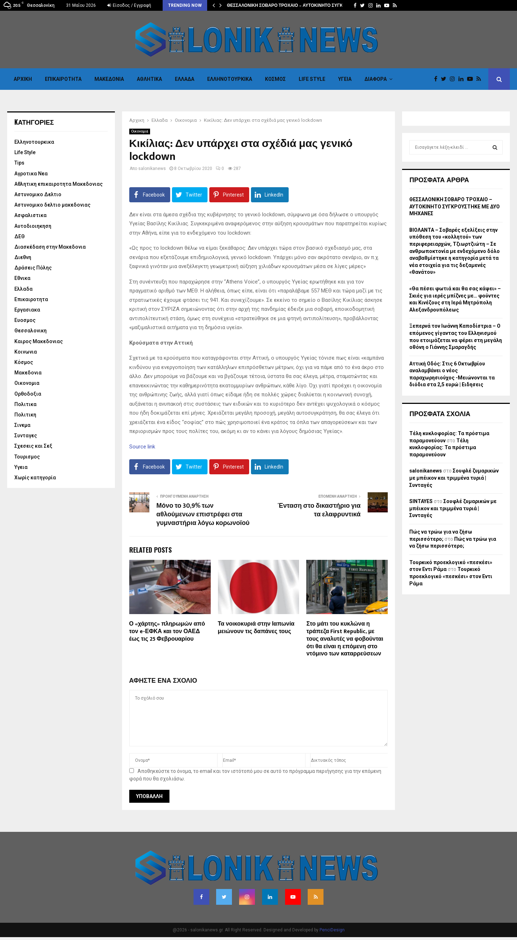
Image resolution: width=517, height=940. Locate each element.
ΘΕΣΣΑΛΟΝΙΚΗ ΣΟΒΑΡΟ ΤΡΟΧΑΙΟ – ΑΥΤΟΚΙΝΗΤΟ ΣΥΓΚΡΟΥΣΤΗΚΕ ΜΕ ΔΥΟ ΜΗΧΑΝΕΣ (454, 206)
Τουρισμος (27, 457)
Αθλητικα (149, 79)
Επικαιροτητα (63, 79)
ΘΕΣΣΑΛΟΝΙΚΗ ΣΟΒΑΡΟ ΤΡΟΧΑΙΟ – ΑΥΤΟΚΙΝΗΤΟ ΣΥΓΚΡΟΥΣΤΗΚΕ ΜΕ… (302, 5)
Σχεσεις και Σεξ (33, 446)
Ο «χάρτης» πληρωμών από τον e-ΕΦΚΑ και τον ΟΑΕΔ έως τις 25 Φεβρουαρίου (167, 631)
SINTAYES (421, 501)
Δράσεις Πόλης (33, 268)
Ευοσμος (25, 320)
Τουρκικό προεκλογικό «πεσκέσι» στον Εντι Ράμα (450, 576)
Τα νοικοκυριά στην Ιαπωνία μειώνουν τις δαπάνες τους (256, 627)
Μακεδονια (109, 79)
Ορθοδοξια (27, 394)
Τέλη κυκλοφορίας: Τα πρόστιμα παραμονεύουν (442, 447)
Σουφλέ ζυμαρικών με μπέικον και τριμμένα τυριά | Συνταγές (454, 478)
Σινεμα (22, 425)
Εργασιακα (27, 310)
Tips (19, 163)
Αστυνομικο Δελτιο (37, 194)
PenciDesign (332, 929)
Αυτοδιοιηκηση (32, 226)
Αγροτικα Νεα (31, 173)
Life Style (312, 79)
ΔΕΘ (19, 236)
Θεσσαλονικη (30, 330)
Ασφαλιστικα (30, 215)
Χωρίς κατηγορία (35, 477)
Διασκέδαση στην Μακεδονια (50, 247)
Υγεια (344, 79)
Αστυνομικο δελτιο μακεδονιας (52, 205)
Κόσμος (275, 79)
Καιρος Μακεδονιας (38, 341)
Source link (142, 446)
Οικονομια (139, 131)
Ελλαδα (184, 79)
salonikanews (152, 168)
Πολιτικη (25, 415)
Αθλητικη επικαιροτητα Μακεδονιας (58, 184)
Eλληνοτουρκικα (229, 79)
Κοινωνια (25, 352)
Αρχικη (23, 79)
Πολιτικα (25, 404)
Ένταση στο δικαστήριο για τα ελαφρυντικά (319, 510)
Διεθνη (22, 257)
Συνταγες (25, 435)
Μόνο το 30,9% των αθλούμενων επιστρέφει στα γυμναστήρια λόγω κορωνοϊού (203, 515)
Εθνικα (22, 278)
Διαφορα (375, 79)
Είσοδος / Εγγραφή (129, 5)
